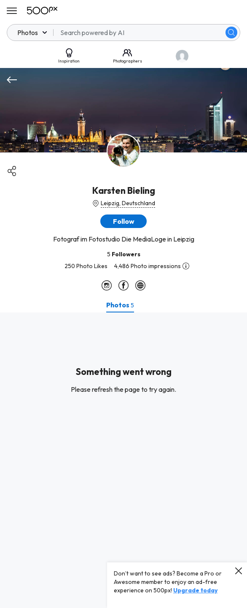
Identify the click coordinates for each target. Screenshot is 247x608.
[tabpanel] (123, 460)
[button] (123, 221)
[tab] (120, 304)
